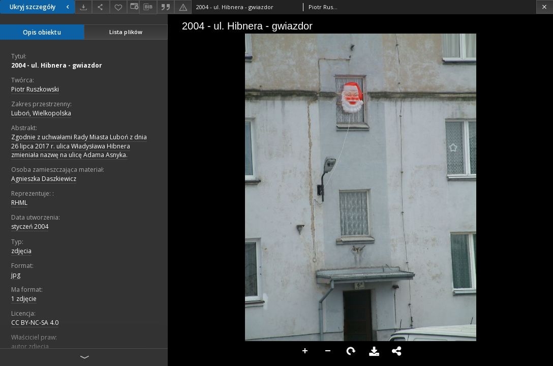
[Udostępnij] (100, 7)
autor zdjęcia (30, 346)
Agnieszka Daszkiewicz (43, 178)
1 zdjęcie (24, 298)
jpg (15, 274)
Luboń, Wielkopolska (41, 113)
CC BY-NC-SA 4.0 (34, 322)
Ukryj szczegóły (41, 7)
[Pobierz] (83, 7)
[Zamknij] (544, 7)
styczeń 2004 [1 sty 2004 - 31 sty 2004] (29, 226)
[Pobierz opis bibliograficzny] (148, 7)
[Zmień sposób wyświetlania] (133, 7)
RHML (19, 202)
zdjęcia (21, 251)
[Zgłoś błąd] (183, 7)
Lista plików (125, 32)
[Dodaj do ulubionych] (118, 7)
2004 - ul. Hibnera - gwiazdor (56, 65)
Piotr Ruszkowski (35, 89)
